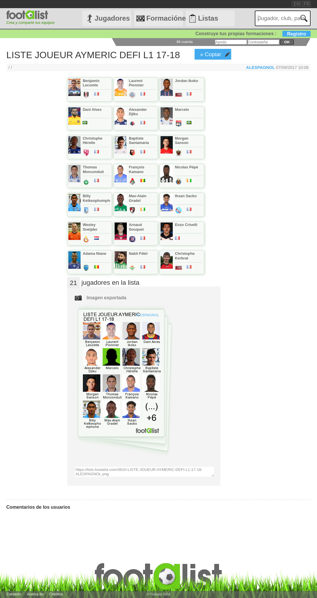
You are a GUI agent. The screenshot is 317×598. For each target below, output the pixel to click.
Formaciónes (164, 18)
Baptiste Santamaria (139, 140)
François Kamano (136, 169)
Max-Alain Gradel (137, 198)
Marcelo (182, 109)
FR (307, 3)
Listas (208, 18)
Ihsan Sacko (186, 196)
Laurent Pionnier (136, 83)
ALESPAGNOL (260, 67)
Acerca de (35, 594)
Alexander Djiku (138, 111)
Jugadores (112, 18)
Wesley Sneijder (90, 227)
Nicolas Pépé (186, 167)
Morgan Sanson (181, 140)
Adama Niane (94, 253)
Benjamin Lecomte (91, 83)
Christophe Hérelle (92, 140)
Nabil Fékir (138, 253)
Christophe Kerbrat (185, 255)
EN (296, 3)
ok (287, 42)
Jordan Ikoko (186, 81)
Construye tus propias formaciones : (253, 33)
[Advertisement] (30, 174)
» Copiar (210, 54)
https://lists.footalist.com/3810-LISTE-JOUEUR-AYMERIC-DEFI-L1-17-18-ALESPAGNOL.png (144, 472)
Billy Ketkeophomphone (99, 198)
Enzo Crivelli (186, 225)
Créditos (56, 594)
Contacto (13, 594)
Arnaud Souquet (136, 227)
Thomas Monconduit (93, 169)
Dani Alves (92, 109)
